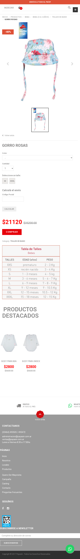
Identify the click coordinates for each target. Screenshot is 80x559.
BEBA (27, 17)
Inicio (5, 17)
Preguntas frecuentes (12, 492)
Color (4, 153)
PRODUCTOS (16, 17)
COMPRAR (12, 232)
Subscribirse (11, 543)
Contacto (6, 488)
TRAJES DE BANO (59, 17)
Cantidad (5, 164)
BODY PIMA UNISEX (31, 361)
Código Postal (8, 195)
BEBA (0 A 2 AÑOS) (41, 17)
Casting (5, 483)
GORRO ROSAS (15, 145)
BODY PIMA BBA (9, 361)
